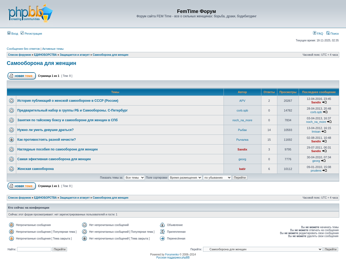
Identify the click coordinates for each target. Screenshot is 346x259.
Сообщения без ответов (23, 48)
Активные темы (53, 48)
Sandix (316, 102)
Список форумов (19, 54)
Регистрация (31, 33)
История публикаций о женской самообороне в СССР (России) (67, 101)
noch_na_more (242, 120)
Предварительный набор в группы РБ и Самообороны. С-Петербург (72, 110)
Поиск (332, 33)
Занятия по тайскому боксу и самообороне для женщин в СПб (67, 120)
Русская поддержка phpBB (172, 257)
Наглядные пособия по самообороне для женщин (57, 149)
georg (242, 159)
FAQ (318, 33)
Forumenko (172, 254)
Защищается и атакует (75, 54)
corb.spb (242, 110)
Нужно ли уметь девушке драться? (45, 130)
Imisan (316, 131)
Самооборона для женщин (110, 54)
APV (242, 100)
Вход (12, 33)
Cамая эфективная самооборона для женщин (54, 159)
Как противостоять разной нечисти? (46, 140)
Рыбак (242, 130)
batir (242, 169)
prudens (316, 170)
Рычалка (242, 139)
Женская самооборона (35, 169)
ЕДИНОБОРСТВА (45, 54)
